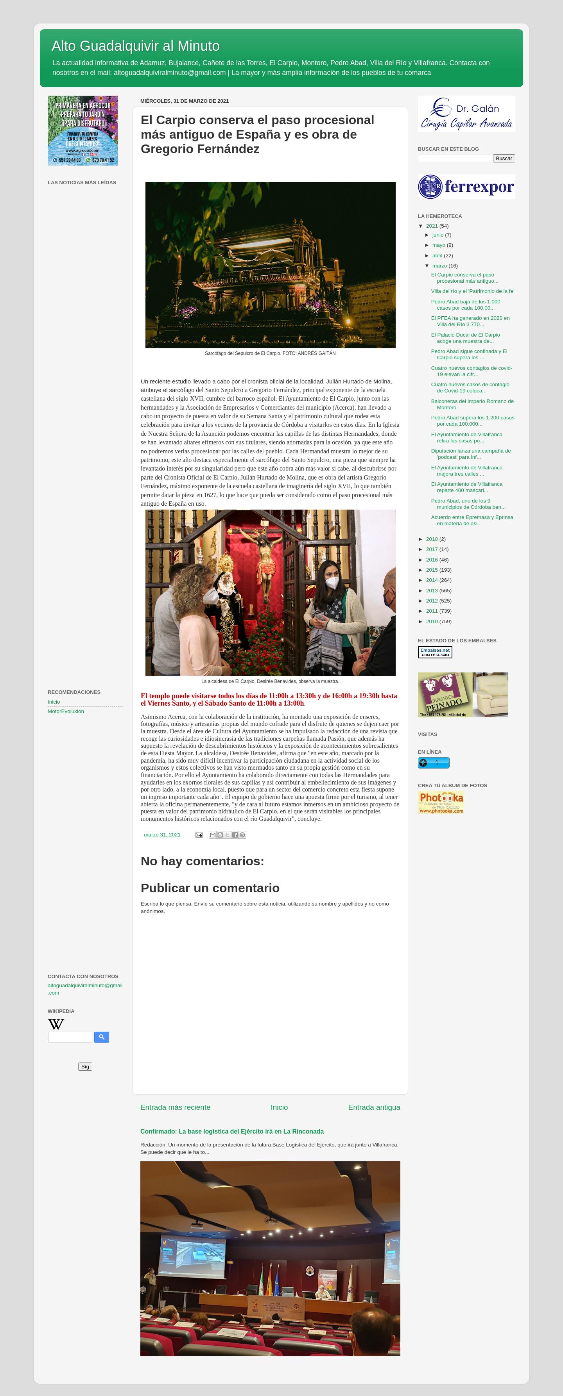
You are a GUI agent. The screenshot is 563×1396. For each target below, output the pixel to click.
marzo (440, 266)
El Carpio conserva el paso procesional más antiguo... (465, 278)
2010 (432, 621)
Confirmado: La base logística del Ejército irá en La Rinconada (232, 1131)
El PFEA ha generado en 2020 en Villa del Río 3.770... (470, 321)
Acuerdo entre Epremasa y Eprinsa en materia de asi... (472, 520)
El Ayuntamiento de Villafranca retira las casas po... (467, 437)
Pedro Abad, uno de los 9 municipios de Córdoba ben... (468, 504)
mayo (439, 245)
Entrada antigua (374, 1107)
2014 (432, 580)
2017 (432, 549)
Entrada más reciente (175, 1107)
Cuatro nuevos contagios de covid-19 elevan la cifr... (472, 371)
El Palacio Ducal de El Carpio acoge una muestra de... (465, 338)
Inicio (279, 1107)
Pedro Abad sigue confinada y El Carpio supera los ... (469, 354)
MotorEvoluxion (66, 711)
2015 (432, 570)
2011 (432, 611)
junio (438, 235)
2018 (432, 539)
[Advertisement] (85, 314)
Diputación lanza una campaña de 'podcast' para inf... (471, 454)
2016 (432, 560)
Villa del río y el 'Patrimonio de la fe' (473, 291)
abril (438, 256)
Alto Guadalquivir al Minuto (136, 46)
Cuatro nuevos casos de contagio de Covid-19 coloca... (470, 388)
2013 (432, 591)
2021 (432, 226)
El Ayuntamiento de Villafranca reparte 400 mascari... (467, 487)
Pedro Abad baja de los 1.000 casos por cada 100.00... (465, 305)
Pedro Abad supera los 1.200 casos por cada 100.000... (473, 421)
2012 (432, 601)
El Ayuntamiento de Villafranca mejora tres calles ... (467, 471)
